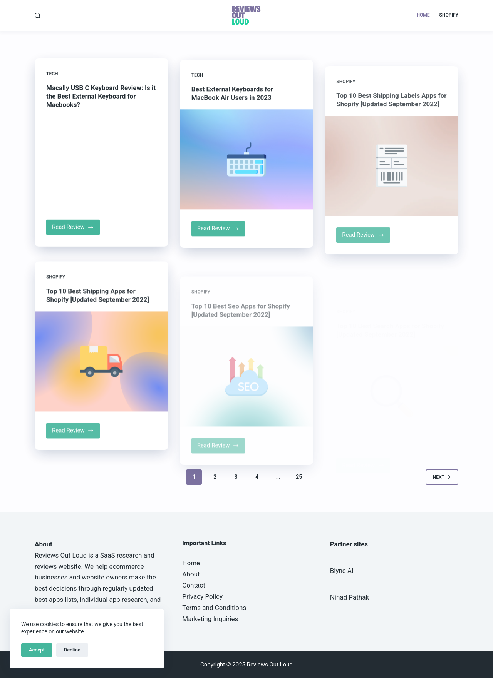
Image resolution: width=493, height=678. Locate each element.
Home (423, 15)
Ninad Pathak (349, 597)
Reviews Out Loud (61, 555)
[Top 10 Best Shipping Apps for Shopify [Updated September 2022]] (101, 369)
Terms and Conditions (214, 607)
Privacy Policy (202, 596)
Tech (52, 74)
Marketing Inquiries (210, 619)
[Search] (37, 15)
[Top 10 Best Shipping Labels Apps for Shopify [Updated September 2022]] (391, 182)
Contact (193, 585)
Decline (72, 650)
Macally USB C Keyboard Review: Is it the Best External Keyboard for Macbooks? (101, 96)
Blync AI (342, 570)
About (191, 574)
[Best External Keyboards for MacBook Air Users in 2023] (247, 162)
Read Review (76, 230)
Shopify (448, 15)
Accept (37, 650)
